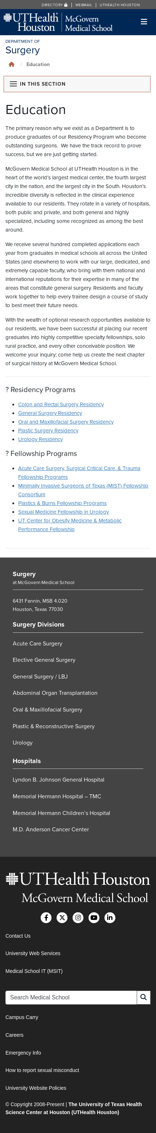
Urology (23, 742)
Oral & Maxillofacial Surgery (47, 709)
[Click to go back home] (11, 64)
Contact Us (17, 936)
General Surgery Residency (50, 413)
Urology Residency (40, 439)
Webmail (84, 5)
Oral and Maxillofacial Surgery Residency (66, 422)
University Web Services (32, 953)
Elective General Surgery (44, 660)
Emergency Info (23, 1053)
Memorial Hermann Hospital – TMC (57, 796)
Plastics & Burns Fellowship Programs (62, 503)
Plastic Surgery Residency (48, 430)
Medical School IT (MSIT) (34, 971)
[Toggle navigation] (144, 22)
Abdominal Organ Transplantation (55, 693)
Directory (55, 5)
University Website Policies (35, 1088)
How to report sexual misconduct (42, 1070)
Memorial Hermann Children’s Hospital (61, 813)
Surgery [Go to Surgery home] (24, 574)
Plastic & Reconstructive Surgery (54, 726)
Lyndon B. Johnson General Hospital (58, 780)
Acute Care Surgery (37, 643)
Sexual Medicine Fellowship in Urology (63, 512)
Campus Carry (21, 1017)
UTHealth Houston (120, 5)
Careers (14, 1035)
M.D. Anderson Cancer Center (51, 829)
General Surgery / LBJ (40, 676)
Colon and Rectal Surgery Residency (61, 404)
